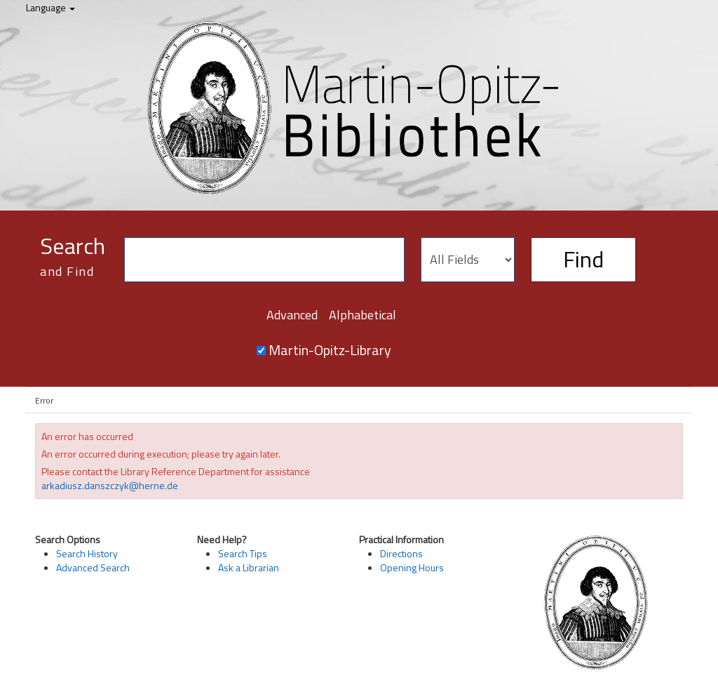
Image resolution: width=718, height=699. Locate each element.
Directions (401, 553)
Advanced (292, 314)
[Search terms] (264, 259)
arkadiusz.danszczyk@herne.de (109, 485)
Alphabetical (362, 314)
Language (50, 7)
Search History (87, 553)
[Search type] (468, 259)
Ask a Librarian (248, 567)
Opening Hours (412, 567)
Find (583, 259)
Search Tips (242, 553)
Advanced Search (93, 567)
